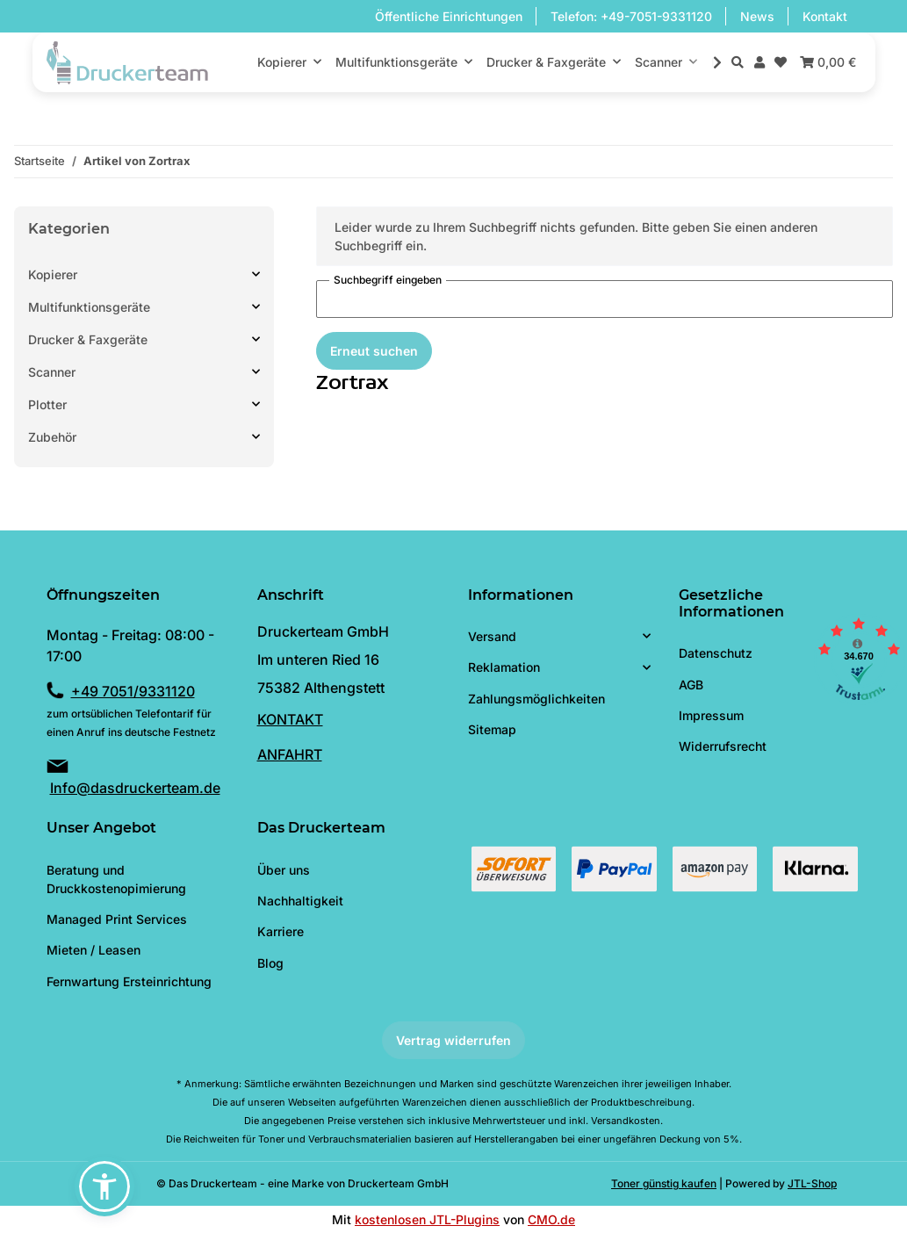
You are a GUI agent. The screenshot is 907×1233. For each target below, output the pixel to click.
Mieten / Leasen (93, 949)
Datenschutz (715, 652)
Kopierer (52, 274)
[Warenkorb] (825, 62)
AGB (691, 684)
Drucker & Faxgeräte (88, 339)
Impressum (711, 715)
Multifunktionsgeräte (89, 306)
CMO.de (551, 1219)
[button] (738, 62)
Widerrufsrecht (723, 746)
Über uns (283, 869)
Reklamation (504, 667)
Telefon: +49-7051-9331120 (631, 16)
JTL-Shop (812, 1183)
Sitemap (492, 729)
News (757, 16)
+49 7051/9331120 (133, 691)
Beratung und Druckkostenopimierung (116, 879)
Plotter (47, 404)
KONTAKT (290, 719)
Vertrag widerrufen (453, 1040)
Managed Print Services (117, 919)
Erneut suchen (374, 350)
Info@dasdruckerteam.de (135, 788)
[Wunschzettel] (780, 62)
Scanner (52, 371)
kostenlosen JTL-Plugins (427, 1219)
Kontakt (825, 16)
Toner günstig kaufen (663, 1183)
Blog (270, 962)
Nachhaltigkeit (300, 900)
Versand (492, 636)
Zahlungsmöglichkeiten (536, 698)
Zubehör (52, 436)
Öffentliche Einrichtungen (448, 16)
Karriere (280, 931)
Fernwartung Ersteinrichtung (129, 981)
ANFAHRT (289, 754)
